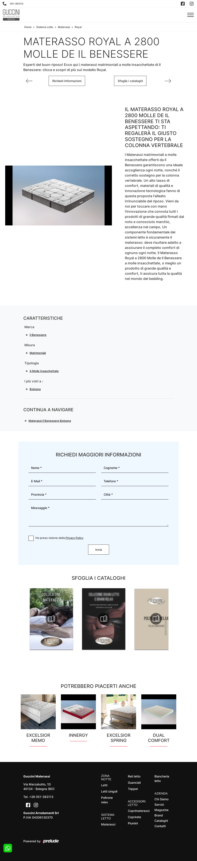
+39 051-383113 (41, 797)
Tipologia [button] (31, 363)
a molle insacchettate (44, 371)
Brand (158, 815)
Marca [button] (29, 327)
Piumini (133, 823)
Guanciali (134, 782)
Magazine (161, 810)
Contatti (160, 826)
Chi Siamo (161, 799)
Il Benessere (38, 335)
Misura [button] (29, 345)
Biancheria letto (161, 778)
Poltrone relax (107, 800)
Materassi (64, 27)
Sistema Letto (44, 27)
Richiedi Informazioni (66, 81)
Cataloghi (161, 820)
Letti (104, 785)
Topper (133, 789)
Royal (78, 27)
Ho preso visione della (59, 538)
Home (28, 27)
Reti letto (134, 776)
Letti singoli (109, 791)
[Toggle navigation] (190, 15)
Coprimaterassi (137, 811)
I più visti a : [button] (33, 381)
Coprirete (134, 817)
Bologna (35, 389)
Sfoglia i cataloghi (130, 81)
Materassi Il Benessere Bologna (50, 420)
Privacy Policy (74, 538)
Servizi (159, 804)
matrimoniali (38, 353)
